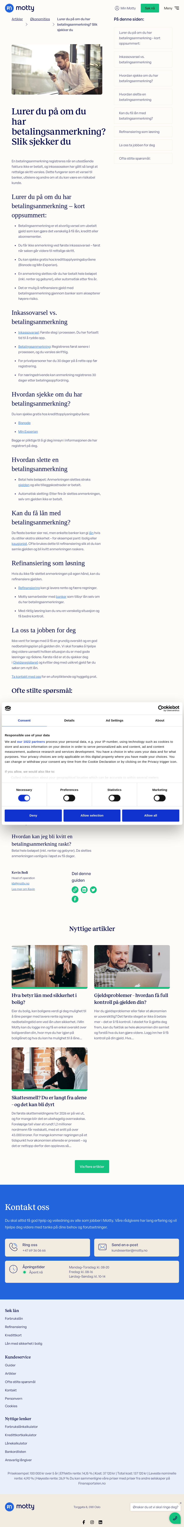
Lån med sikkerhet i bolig (23, 1343)
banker (61, 596)
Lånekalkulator (16, 1443)
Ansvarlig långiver (18, 1460)
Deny (33, 815)
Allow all (150, 815)
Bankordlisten (15, 1451)
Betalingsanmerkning (34, 346)
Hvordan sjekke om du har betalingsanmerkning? (138, 78)
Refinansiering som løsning (139, 132)
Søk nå (150, 8)
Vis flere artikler (92, 1166)
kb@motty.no (20, 883)
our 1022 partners (31, 741)
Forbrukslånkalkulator (21, 1426)
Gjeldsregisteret (25, 662)
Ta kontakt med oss (26, 676)
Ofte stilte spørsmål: (135, 158)
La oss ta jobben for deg (137, 145)
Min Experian (28, 431)
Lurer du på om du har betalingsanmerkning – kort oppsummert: (139, 37)
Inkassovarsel (28, 332)
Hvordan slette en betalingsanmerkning (135, 97)
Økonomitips (40, 19)
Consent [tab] (24, 720)
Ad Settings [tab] (114, 720)
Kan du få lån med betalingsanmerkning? (136, 115)
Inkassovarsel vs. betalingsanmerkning (135, 59)
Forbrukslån (14, 1318)
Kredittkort (13, 1335)
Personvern (13, 1398)
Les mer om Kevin (23, 889)
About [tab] (159, 720)
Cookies (11, 1406)
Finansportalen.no (92, 1483)
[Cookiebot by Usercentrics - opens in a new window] (161, 708)
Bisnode (24, 423)
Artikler (17, 19)
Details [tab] (69, 720)
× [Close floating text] (180, 1503)
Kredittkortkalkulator (21, 1435)
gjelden (24, 485)
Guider (10, 1365)
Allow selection (92, 815)
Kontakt (11, 1390)
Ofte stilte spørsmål (20, 1382)
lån (91, 533)
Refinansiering (29, 588)
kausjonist (19, 544)
